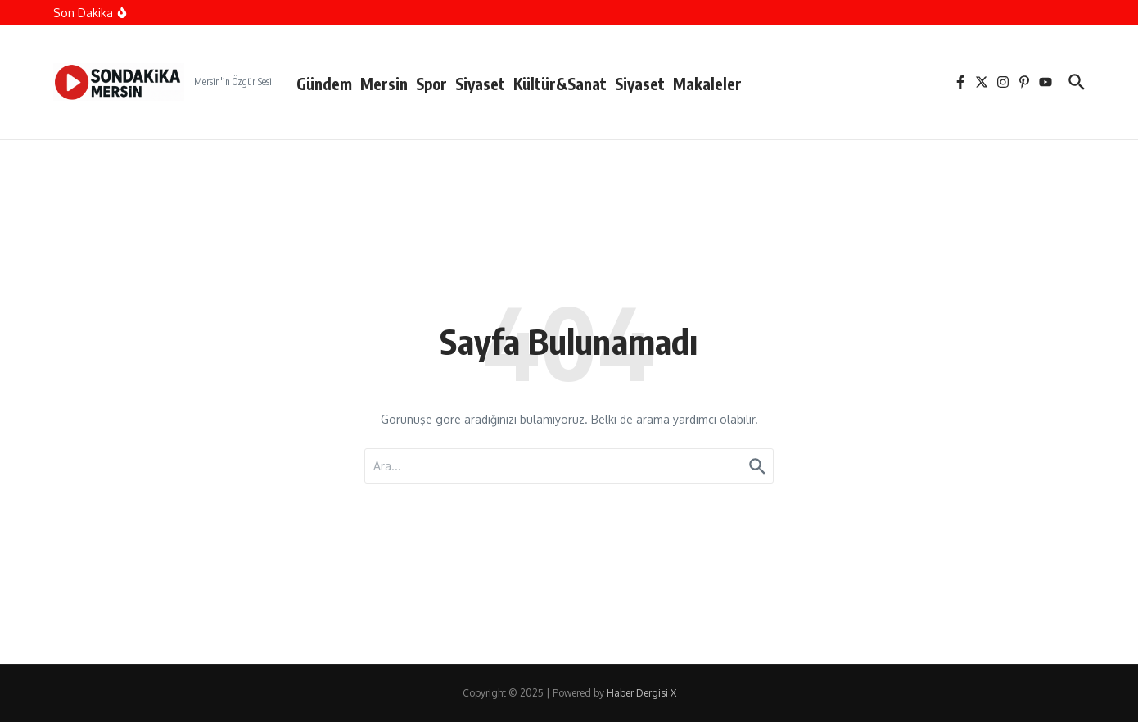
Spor (431, 83)
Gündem (324, 83)
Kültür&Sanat (560, 83)
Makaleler (707, 83)
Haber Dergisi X (641, 693)
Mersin (384, 83)
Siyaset (480, 83)
